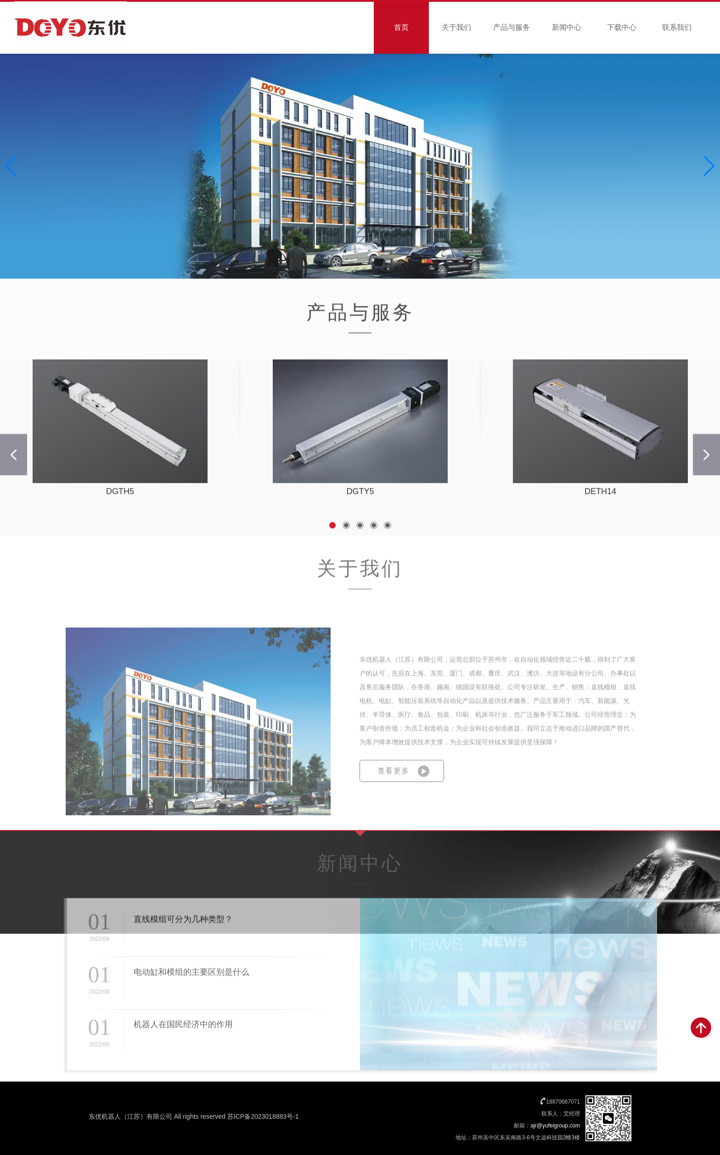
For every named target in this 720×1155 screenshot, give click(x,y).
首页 (401, 27)
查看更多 (393, 786)
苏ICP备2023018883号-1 (263, 1116)
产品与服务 (511, 27)
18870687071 (563, 1102)
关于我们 (456, 27)
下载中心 (621, 27)
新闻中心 (566, 27)
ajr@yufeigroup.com (555, 1125)
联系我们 (677, 27)
